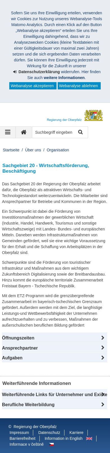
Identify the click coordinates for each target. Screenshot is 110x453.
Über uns (33, 150)
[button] (54, 338)
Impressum (19, 432)
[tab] (54, 358)
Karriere (76, 432)
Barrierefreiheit (22, 438)
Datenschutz (49, 432)
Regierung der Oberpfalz (35, 426)
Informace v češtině (27, 444)
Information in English (64, 438)
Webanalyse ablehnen (78, 86)
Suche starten (80, 132)
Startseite (11, 150)
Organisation (58, 150)
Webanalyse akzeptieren (32, 86)
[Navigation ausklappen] (8, 132)
